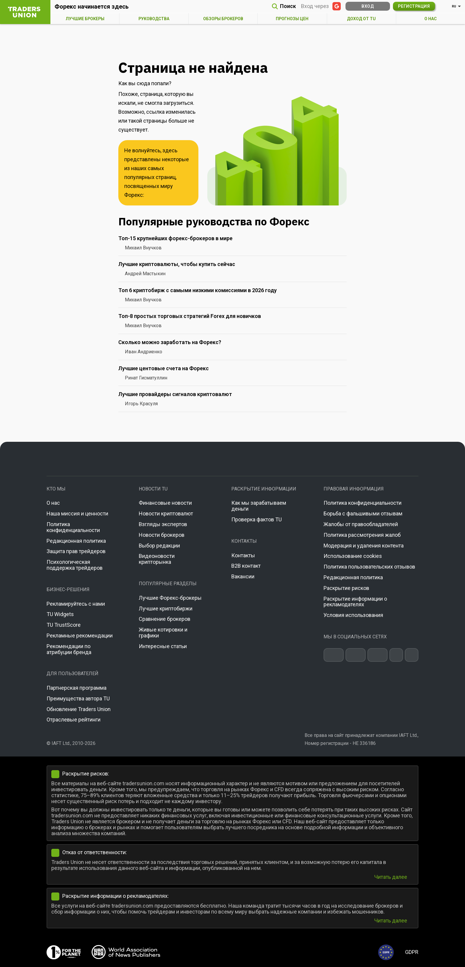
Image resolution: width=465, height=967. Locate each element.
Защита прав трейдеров (76, 551)
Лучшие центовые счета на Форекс (163, 368)
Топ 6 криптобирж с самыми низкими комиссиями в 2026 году (197, 290)
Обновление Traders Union (79, 709)
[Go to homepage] (232, 459)
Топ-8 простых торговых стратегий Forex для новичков (189, 316)
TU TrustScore (64, 625)
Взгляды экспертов (163, 524)
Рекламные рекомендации (80, 635)
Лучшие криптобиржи (165, 608)
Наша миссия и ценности (77, 513)
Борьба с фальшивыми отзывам (363, 513)
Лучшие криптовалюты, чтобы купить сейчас (176, 264)
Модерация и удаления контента (364, 545)
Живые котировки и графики (163, 632)
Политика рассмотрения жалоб (362, 535)
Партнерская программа (76, 688)
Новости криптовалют (166, 513)
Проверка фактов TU (256, 519)
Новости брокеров (161, 535)
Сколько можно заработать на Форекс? (169, 342)
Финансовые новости (165, 503)
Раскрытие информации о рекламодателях (355, 602)
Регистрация (414, 6)
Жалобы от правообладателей (361, 524)
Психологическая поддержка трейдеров (75, 565)
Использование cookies (353, 556)
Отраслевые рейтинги (74, 719)
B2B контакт (246, 566)
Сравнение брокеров (164, 619)
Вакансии (242, 576)
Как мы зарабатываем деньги (258, 506)
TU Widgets (60, 614)
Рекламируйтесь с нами (76, 604)
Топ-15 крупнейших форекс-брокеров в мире (175, 238)
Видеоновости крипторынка (157, 559)
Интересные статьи (163, 646)
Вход (368, 6)
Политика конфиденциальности (73, 527)
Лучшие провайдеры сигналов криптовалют (175, 394)
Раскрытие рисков (346, 588)
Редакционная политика (76, 541)
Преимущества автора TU (78, 698)
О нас (53, 503)
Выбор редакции (159, 545)
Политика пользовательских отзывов (369, 567)
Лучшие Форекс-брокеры (170, 598)
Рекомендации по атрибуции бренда (69, 649)
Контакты (243, 555)
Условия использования (353, 615)
